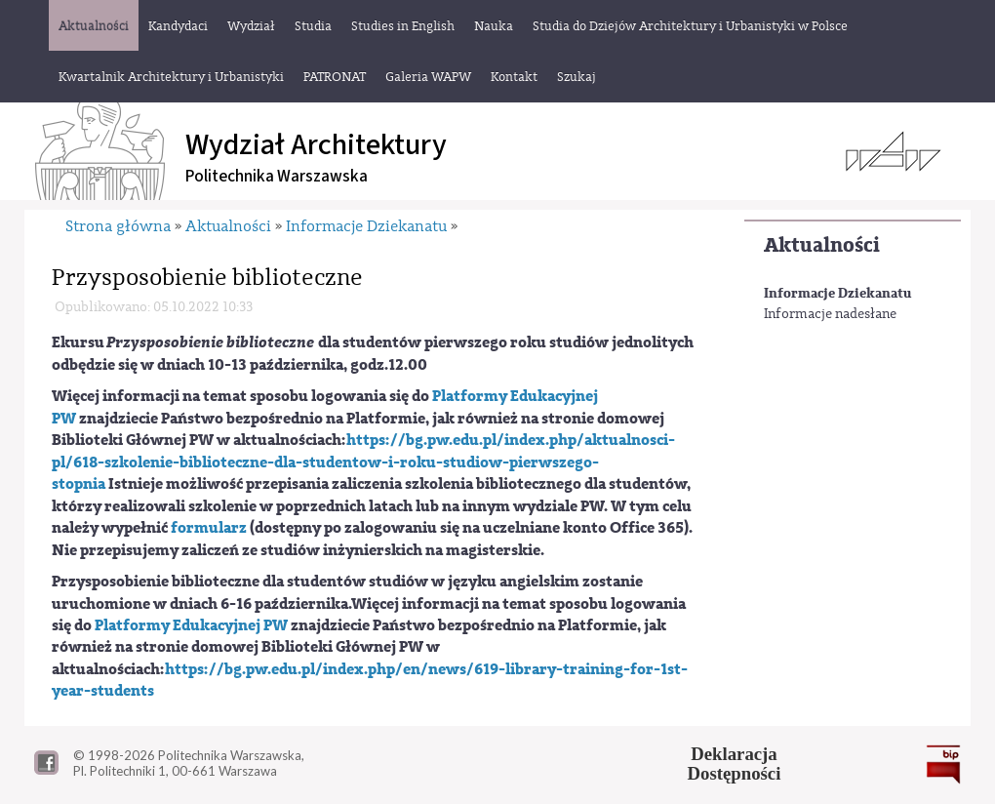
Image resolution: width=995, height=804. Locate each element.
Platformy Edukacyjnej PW (191, 625)
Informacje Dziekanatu (837, 293)
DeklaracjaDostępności (734, 764)
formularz (209, 528)
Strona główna (118, 226)
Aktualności (822, 245)
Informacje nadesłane (830, 314)
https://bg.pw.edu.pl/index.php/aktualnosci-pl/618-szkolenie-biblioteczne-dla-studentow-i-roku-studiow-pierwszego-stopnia (363, 462)
